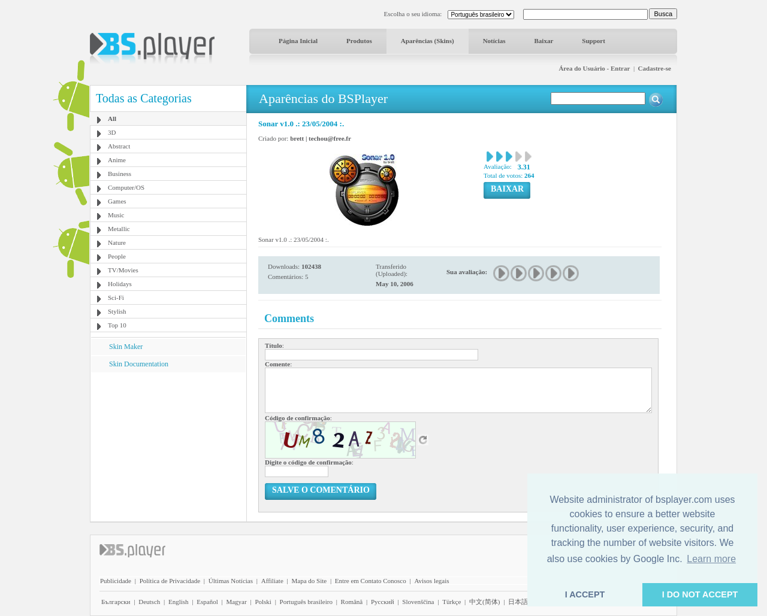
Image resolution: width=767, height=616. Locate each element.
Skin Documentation (138, 364)
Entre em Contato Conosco (370, 580)
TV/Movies (123, 270)
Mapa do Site (309, 580)
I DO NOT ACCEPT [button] (700, 594)
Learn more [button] (711, 559)
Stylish (117, 311)
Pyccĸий (382, 601)
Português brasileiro (306, 601)
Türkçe (451, 601)
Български (116, 601)
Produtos (359, 40)
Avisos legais (431, 580)
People (117, 256)
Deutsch (149, 601)
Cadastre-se (654, 68)
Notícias (494, 40)
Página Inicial (298, 40)
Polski (263, 601)
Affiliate (272, 580)
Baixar (544, 40)
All (112, 118)
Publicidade (115, 580)
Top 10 (117, 325)
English (178, 601)
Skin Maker (126, 346)
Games (117, 201)
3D (112, 132)
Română (352, 601)
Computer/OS (126, 187)
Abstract (119, 146)
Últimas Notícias (231, 580)
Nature (117, 242)
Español (207, 601)
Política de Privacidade (170, 580)
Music (116, 215)
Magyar (236, 601)
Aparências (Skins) (427, 40)
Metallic (119, 228)
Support (593, 40)
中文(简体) (484, 601)
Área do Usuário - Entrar (594, 68)
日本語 (518, 601)
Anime (117, 159)
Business (119, 173)
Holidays (120, 283)
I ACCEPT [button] (585, 594)
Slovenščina (418, 601)
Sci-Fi (116, 297)
